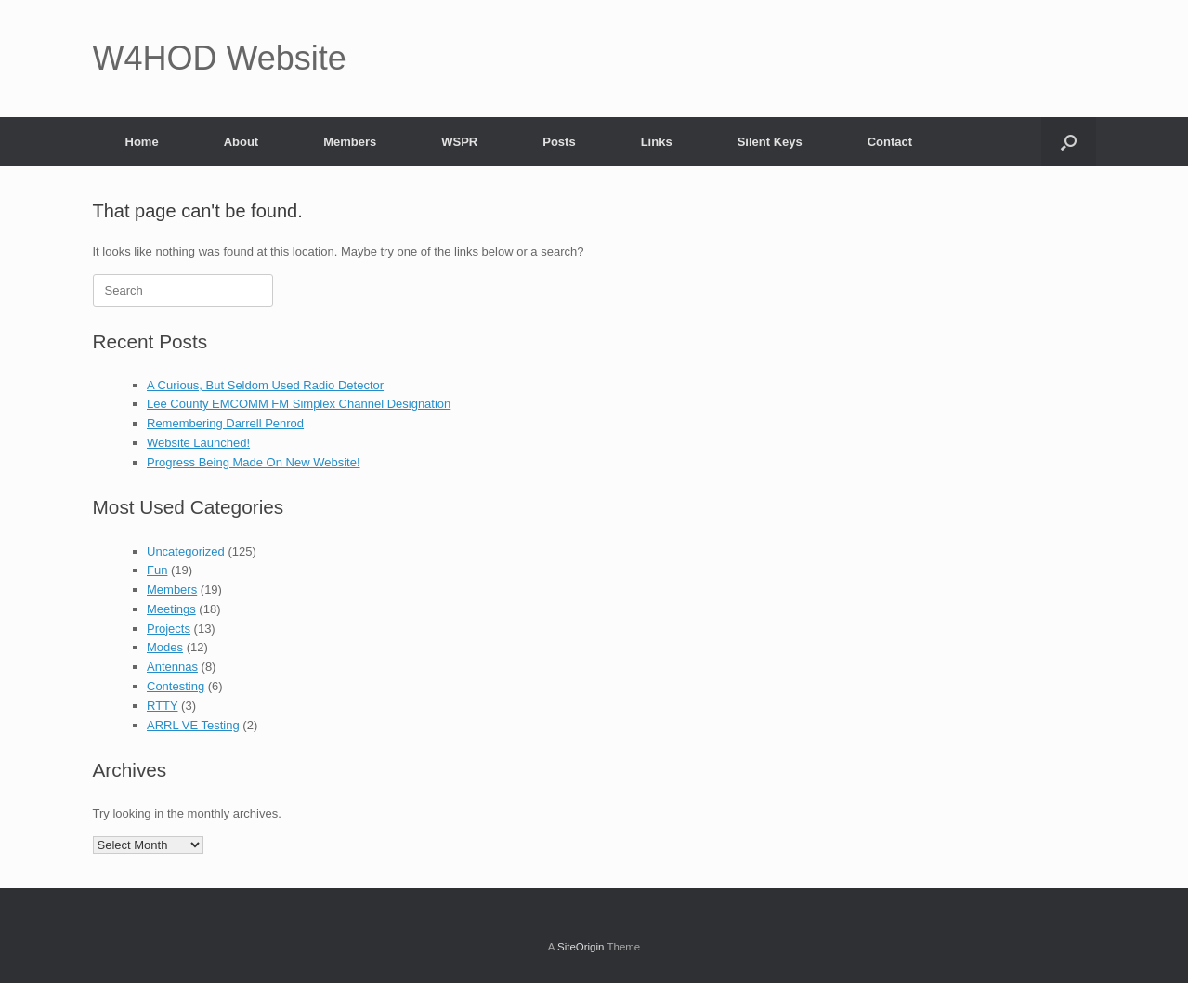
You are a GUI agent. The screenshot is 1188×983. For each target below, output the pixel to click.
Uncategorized (186, 551)
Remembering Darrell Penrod (225, 423)
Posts (558, 142)
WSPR (459, 142)
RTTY (162, 706)
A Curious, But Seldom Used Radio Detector (265, 385)
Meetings (171, 609)
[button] (1068, 141)
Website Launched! (198, 443)
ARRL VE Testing (193, 725)
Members (349, 142)
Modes (165, 647)
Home (142, 142)
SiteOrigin (581, 946)
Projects (168, 629)
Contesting (175, 686)
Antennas (172, 667)
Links (656, 142)
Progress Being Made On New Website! (253, 462)
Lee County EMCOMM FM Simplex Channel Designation (298, 404)
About (241, 142)
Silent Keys (770, 142)
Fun (157, 570)
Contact (890, 142)
